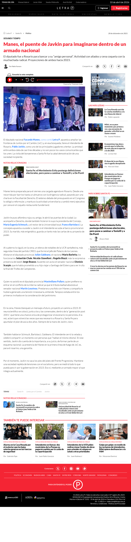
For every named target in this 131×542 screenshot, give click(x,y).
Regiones (15, 14)
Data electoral (63, 14)
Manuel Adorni (23, 2)
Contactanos (48, 469)
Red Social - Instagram (71, 469)
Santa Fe (20, 391)
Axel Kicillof (67, 2)
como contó (50, 139)
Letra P (9, 33)
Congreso (112, 475)
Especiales (36, 14)
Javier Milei (37, 2)
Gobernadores (81, 2)
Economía (27, 475)
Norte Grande (89, 475)
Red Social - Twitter (58, 469)
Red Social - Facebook (65, 469)
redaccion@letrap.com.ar (116, 501)
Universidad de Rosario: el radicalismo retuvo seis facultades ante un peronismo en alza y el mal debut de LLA (108, 258)
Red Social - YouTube (78, 469)
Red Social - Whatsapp (85, 469)
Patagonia (101, 475)
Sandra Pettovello (52, 2)
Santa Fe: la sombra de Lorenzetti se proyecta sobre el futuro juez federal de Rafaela (106, 249)
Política (28, 33)
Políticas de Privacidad (116, 503)
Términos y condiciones (99, 503)
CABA (49, 475)
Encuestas (89, 14)
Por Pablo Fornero (15, 66)
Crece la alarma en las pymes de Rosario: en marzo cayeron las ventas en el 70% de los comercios (108, 268)
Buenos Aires (39, 475)
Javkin (47, 391)
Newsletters (113, 14)
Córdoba (77, 475)
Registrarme (121, 8)
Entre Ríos (66, 475)
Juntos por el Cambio (34, 391)
